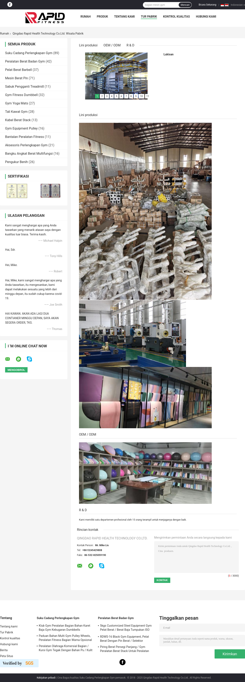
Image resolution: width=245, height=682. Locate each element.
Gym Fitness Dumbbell (21, 95)
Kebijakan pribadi (46, 677)
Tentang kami (124, 16)
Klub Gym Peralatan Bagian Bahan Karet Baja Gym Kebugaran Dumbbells (64, 627)
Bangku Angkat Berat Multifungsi (29, 153)
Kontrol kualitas (176, 16)
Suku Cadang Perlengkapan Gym (28, 53)
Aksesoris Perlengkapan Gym (26, 145)
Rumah (85, 16)
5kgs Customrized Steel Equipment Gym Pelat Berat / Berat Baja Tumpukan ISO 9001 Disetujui (126, 628)
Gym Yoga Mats (16, 103)
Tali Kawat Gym (16, 112)
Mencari (185, 4)
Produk (102, 16)
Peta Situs (6, 656)
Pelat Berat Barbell (18, 70)
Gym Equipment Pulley (21, 128)
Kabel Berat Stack (18, 120)
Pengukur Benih (16, 162)
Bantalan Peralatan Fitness (24, 137)
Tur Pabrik (149, 16)
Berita (4, 650)
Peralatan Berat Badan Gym (25, 61)
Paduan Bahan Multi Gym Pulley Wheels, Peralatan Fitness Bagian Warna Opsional (65, 638)
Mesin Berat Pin (16, 78)
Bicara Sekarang (207, 4)
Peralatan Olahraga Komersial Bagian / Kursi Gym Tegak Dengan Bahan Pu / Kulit (65, 648)
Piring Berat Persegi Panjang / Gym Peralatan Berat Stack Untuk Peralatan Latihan (124, 649)
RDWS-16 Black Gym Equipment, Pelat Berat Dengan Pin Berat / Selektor (124, 638)
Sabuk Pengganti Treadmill (24, 86)
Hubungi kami (206, 16)
